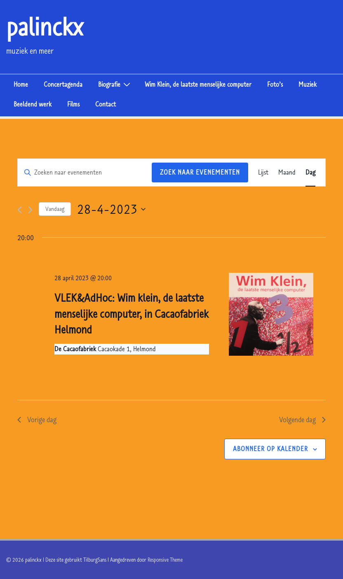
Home (21, 84)
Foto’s (275, 84)
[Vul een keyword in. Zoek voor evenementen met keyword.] (85, 172)
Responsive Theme (165, 559)
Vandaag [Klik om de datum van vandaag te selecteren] (54, 209)
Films (73, 104)
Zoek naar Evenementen (200, 172)
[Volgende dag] (30, 210)
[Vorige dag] (19, 210)
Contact (105, 104)
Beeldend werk (33, 104)
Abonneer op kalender (270, 448)
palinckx (44, 26)
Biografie (115, 84)
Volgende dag (302, 419)
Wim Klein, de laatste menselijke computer (198, 84)
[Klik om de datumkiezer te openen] (111, 209)
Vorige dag (36, 419)
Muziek (307, 84)
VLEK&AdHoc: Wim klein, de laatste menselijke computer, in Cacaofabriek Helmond (131, 313)
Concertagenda (63, 84)
